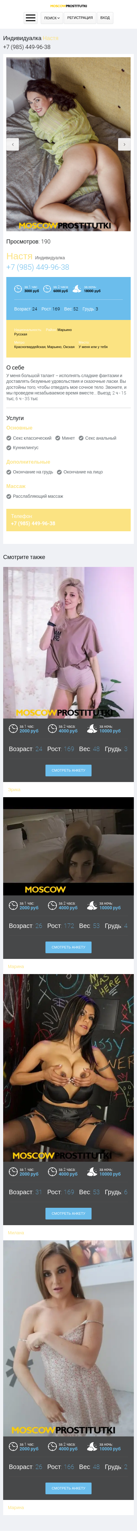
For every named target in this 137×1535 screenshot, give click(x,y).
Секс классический (32, 438)
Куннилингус (26, 447)
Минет (68, 438)
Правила (68, 1479)
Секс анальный (100, 438)
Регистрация (80, 18)
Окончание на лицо (83, 471)
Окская (68, 347)
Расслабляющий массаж (38, 496)
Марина (16, 953)
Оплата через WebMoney (69, 1487)
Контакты (68, 1495)
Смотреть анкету (69, 770)
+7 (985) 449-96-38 (27, 47)
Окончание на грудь (33, 471)
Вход (105, 18)
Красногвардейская (29, 347)
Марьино (64, 330)
